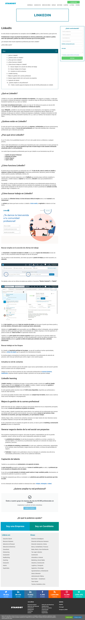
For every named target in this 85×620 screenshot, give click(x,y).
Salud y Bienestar (36, 573)
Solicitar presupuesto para (68, 44)
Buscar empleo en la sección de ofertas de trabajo (24, 67)
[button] (56, 51)
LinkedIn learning (12, 73)
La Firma (72, 5)
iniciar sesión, (34, 203)
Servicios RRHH (46, 5)
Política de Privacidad (75, 54)
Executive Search (7, 539)
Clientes (66, 5)
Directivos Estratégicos (37, 539)
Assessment (6, 555)
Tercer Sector (34, 581)
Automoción (34, 555)
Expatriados (6, 568)
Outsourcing (6, 552)
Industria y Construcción (37, 563)
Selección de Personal (9, 544)
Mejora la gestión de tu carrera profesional (19, 76)
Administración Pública (37, 576)
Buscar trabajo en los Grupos (18, 69)
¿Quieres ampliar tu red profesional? (18, 82)
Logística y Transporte (37, 565)
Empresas (30, 5)
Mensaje (64, 48)
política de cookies (8, 618)
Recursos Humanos (8, 541)
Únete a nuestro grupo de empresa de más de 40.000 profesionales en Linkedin (32, 85)
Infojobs (38, 483)
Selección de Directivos (9, 547)
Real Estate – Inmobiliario (38, 579)
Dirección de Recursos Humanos (39, 541)
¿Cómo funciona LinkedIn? (15, 62)
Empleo (54, 5)
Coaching (5, 560)
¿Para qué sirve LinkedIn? (15, 60)
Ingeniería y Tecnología (37, 568)
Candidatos (37, 5)
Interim (5, 565)
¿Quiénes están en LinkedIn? (15, 57)
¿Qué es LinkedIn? (13, 55)
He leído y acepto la (71, 54)
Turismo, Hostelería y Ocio (38, 584)
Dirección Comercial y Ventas (39, 544)
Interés (78, 5)
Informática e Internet (37, 557)
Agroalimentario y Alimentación (39, 571)
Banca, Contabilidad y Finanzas (39, 547)
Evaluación (6, 563)
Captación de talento (13, 80)
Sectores (59, 5)
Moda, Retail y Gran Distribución (39, 549)
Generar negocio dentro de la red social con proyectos (22, 78)
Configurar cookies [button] (77, 617)
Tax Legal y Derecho (36, 552)
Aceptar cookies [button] (69, 617)
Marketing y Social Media (38, 560)
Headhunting (6, 557)
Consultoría (6, 549)
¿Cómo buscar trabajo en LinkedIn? (17, 64)
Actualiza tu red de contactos (18, 71)
